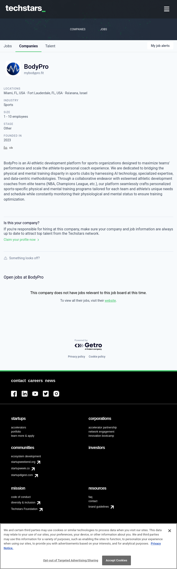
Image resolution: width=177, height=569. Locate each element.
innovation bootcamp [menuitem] (101, 435)
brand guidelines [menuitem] (98, 506)
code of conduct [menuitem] (21, 497)
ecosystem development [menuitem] (26, 456)
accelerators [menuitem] (18, 427)
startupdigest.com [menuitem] (22, 475)
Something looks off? (22, 258)
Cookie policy (97, 356)
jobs (8, 46)
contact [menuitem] (92, 501)
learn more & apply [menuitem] (22, 435)
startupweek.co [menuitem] (20, 468)
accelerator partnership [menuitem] (102, 427)
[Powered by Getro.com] (88, 345)
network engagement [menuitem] (101, 431)
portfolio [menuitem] (16, 431)
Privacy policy (76, 356)
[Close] (170, 532)
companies (28, 46)
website (110, 300)
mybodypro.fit (34, 73)
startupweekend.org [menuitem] (23, 462)
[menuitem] (167, 9)
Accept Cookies (116, 562)
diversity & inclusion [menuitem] (23, 502)
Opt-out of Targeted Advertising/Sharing (70, 562)
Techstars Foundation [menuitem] (24, 509)
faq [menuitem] (90, 497)
